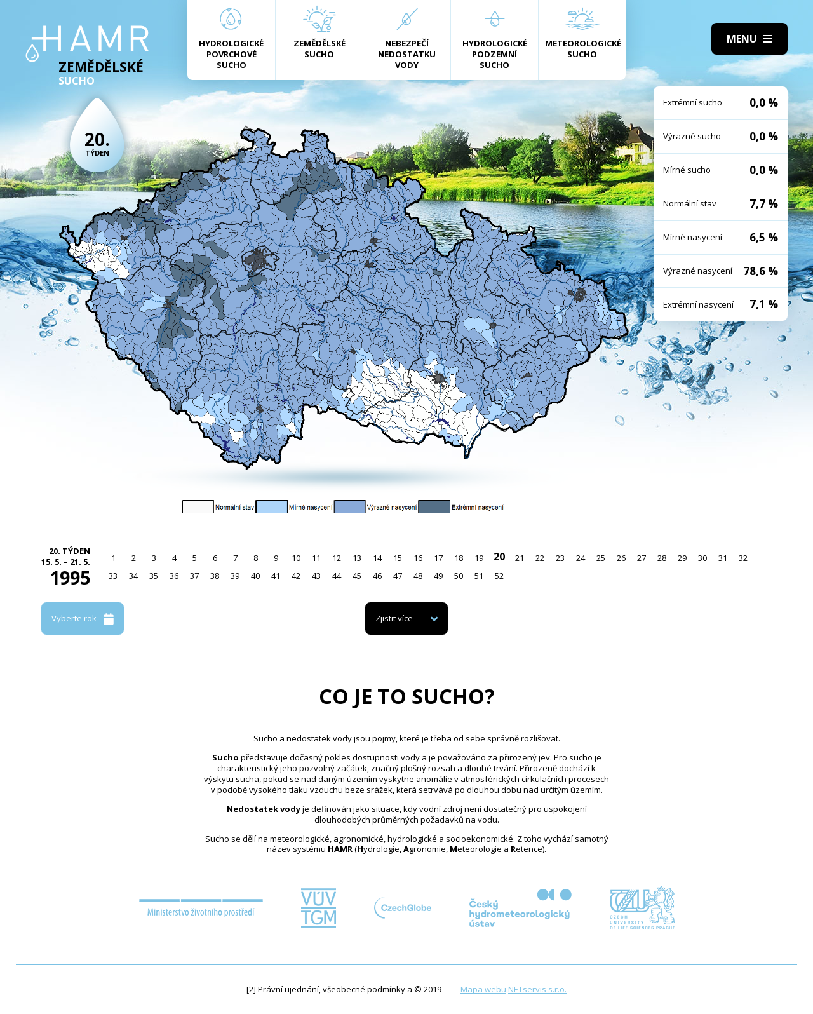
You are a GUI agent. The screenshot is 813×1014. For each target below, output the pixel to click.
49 (438, 575)
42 (296, 575)
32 (743, 558)
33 (113, 575)
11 (316, 558)
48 (417, 575)
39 (235, 575)
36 (174, 575)
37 (194, 575)
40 (255, 575)
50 (458, 575)
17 (438, 558)
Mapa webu (483, 989)
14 (377, 558)
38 (214, 575)
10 (296, 558)
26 (621, 558)
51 (478, 575)
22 (539, 558)
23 (560, 558)
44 (336, 575)
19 (478, 558)
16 (417, 558)
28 (661, 558)
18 (458, 558)
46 (377, 575)
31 (722, 558)
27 (641, 558)
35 (153, 575)
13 (357, 558)
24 (580, 558)
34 (133, 575)
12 (336, 558)
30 (702, 558)
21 (519, 558)
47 (397, 575)
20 (499, 557)
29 (682, 558)
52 (499, 575)
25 (600, 558)
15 (397, 558)
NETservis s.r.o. (537, 989)
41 (275, 575)
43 (316, 575)
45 (357, 575)
